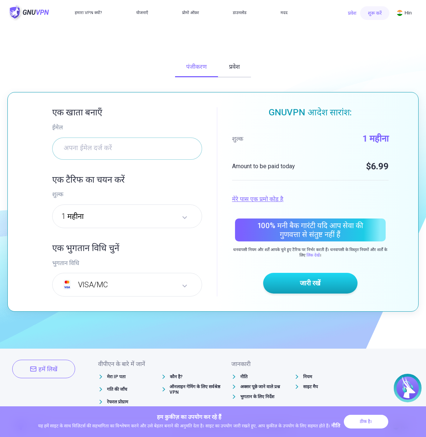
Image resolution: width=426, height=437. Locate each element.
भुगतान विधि (65, 263)
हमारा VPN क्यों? (88, 12)
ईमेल (57, 127)
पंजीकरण (196, 66)
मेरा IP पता (116, 376)
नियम (307, 376)
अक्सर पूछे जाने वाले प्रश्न (260, 386)
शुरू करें (375, 13)
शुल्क (57, 194)
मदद (284, 12)
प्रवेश (352, 13)
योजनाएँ (142, 12)
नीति (244, 376)
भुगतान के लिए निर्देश (257, 396)
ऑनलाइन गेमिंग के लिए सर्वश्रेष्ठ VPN (195, 389)
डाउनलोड (239, 12)
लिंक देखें (313, 255)
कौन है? (176, 376)
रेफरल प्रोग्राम (117, 401)
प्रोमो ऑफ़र (190, 12)
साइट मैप (310, 386)
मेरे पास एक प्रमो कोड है (258, 199)
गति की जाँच (117, 389)
